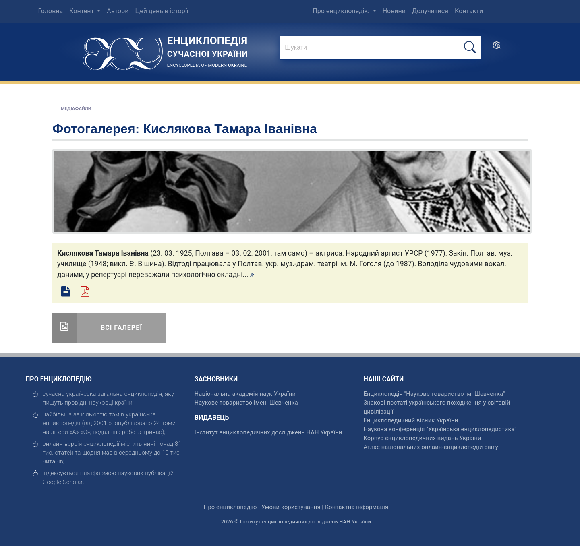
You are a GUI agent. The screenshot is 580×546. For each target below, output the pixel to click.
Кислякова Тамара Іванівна (230, 129)
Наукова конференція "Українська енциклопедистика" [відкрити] (440, 429)
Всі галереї (121, 327)
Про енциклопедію (342, 11)
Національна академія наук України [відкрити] (245, 393)
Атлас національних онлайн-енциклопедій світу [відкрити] (431, 447)
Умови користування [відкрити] (291, 507)
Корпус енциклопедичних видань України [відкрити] (422, 438)
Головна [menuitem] (50, 11)
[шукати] (470, 47)
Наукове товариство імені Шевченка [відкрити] (246, 402)
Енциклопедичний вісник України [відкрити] (411, 420)
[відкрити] (63, 482)
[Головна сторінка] (123, 51)
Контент (82, 11)
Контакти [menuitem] (469, 11)
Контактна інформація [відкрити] (356, 507)
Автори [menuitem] (117, 11)
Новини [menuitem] (394, 11)
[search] (496, 47)
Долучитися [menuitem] (430, 11)
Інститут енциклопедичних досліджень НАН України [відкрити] (268, 432)
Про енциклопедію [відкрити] (230, 507)
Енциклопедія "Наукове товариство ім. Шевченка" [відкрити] (434, 393)
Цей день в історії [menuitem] (161, 11)
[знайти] (380, 48)
